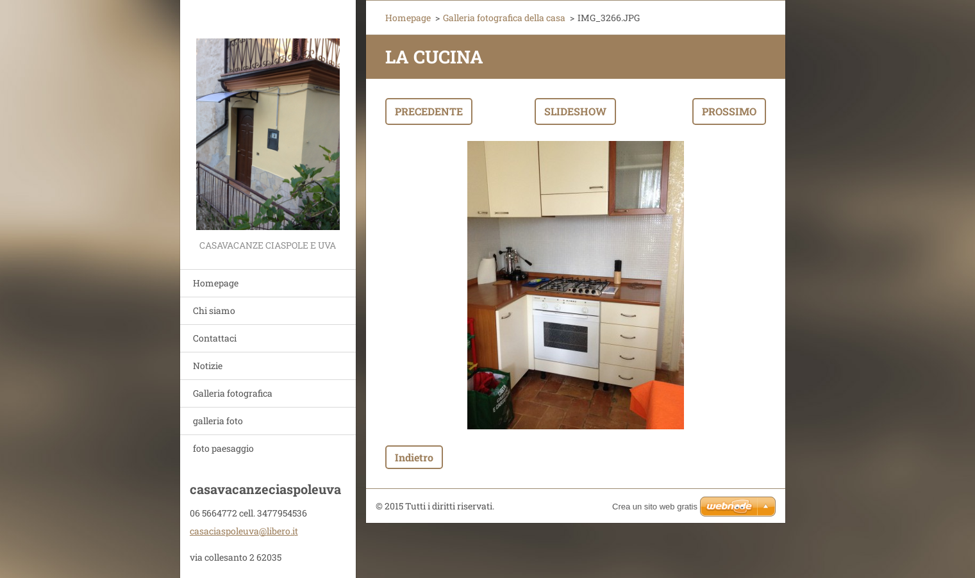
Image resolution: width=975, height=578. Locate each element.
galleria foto (218, 421)
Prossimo (729, 111)
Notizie (207, 365)
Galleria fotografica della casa (504, 18)
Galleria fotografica (232, 393)
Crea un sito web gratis (654, 506)
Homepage (215, 283)
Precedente (429, 111)
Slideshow (575, 111)
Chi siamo (214, 310)
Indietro (414, 457)
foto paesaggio (223, 448)
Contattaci (215, 338)
